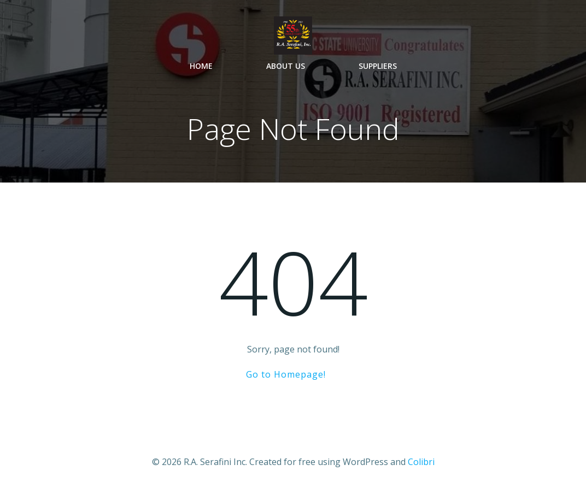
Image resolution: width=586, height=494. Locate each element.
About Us (285, 66)
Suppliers (378, 66)
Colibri (421, 462)
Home (201, 66)
